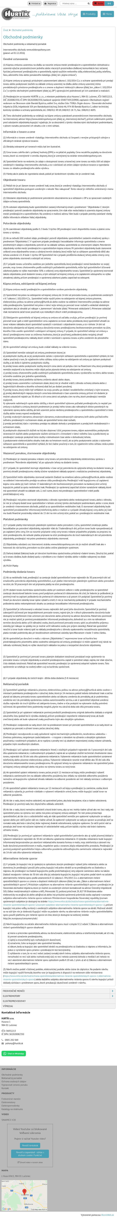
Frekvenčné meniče (59, 991)
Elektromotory (59, 996)
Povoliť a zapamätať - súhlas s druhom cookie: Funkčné (30, 1154)
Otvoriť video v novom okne (30, 1162)
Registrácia (50, 3)
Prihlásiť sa (34, 3)
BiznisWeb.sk (107, 1214)
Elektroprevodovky (14, 1001)
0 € (109, 3)
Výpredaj (8, 1006)
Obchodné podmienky (12, 1074)
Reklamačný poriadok (12, 1078)
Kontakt (5, 1088)
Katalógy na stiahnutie (12, 1109)
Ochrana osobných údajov (14, 1081)
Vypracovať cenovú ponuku (15, 1084)
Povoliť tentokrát (30, 1145)
